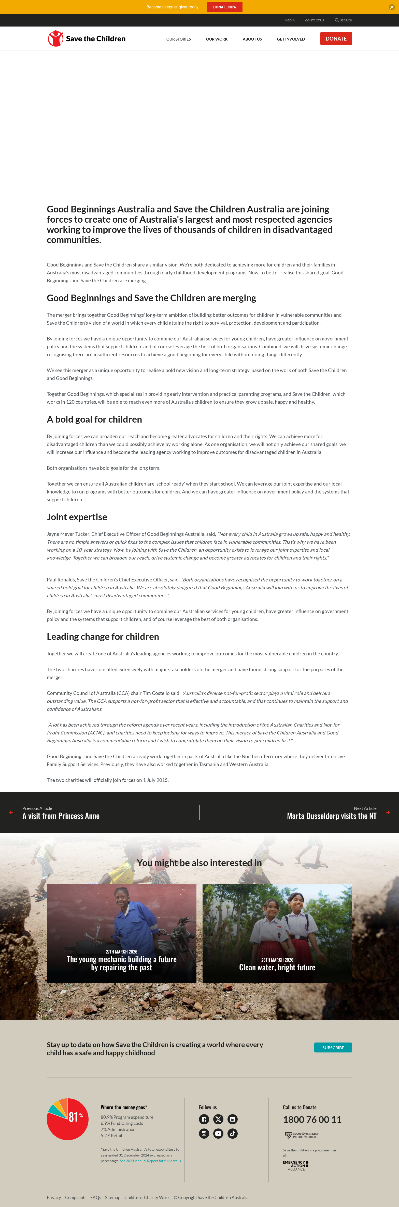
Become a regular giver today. (173, 7)
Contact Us (314, 20)
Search (343, 20)
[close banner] (392, 8)
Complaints (75, 1197)
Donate (336, 38)
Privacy (54, 1197)
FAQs (95, 1197)
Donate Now (224, 7)
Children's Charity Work (147, 1197)
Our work (216, 39)
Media (290, 20)
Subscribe (333, 1047)
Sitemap (112, 1197)
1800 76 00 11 (312, 1119)
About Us (252, 39)
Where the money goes (123, 1107)
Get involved (291, 39)
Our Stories (178, 39)
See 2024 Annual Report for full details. (151, 1161)
